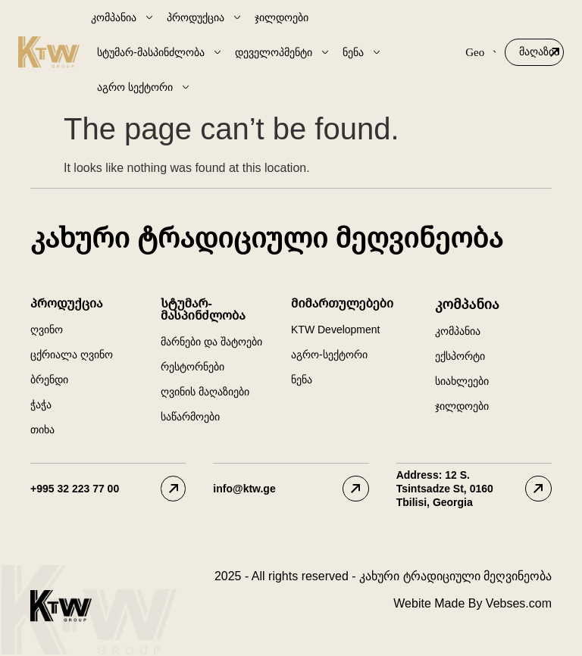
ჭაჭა (41, 404)
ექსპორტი (460, 356)
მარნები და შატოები (211, 342)
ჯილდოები (281, 17)
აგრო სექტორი (144, 87)
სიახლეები (462, 381)
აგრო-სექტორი (329, 354)
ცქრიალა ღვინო (71, 354)
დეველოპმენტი (282, 52)
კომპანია (123, 17)
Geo (480, 52)
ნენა (362, 52)
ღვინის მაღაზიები (205, 392)
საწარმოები (190, 417)
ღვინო (46, 329)
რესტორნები (192, 367)
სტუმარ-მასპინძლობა (160, 52)
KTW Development (335, 329)
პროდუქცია (204, 17)
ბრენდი (49, 379)
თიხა (42, 429)
